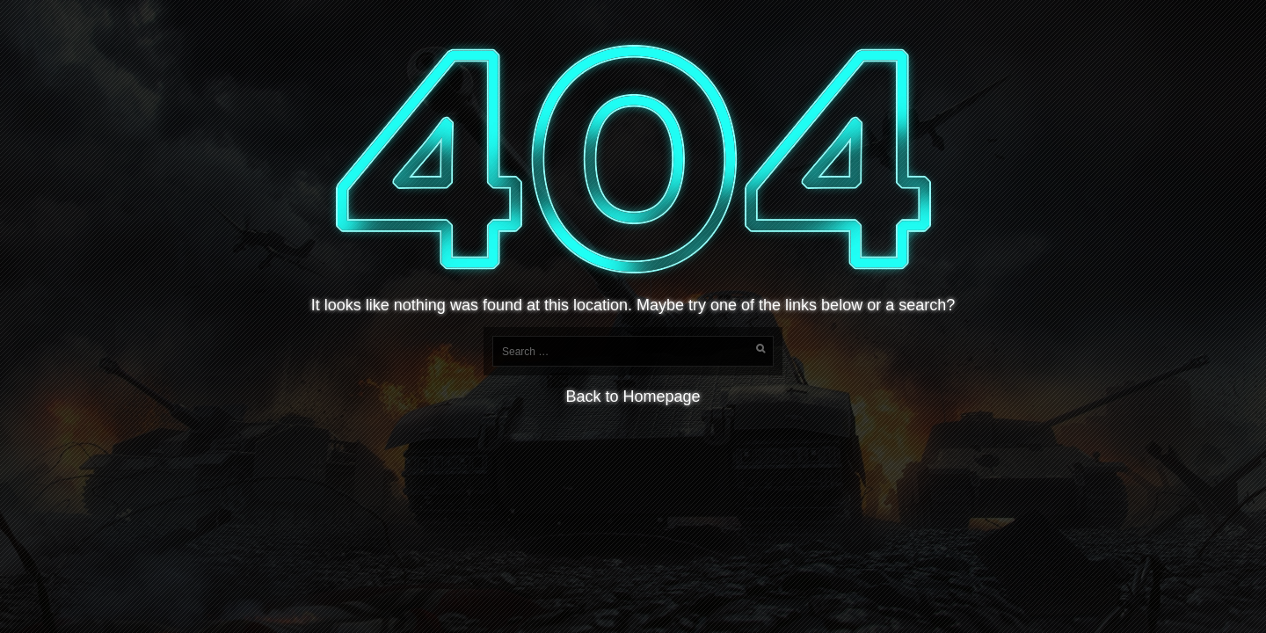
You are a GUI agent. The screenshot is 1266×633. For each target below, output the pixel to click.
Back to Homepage (632, 396)
